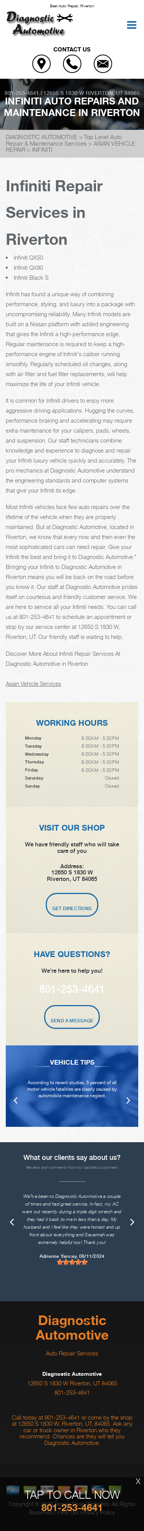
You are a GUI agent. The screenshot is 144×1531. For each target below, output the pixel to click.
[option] (72, 1086)
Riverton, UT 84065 (113, 93)
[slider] (72, 1262)
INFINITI (42, 149)
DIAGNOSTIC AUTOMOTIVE (41, 136)
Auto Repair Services (72, 1353)
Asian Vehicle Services (33, 683)
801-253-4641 (22, 93)
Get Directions (72, 908)
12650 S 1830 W (63, 93)
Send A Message (72, 1020)
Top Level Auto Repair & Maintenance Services (64, 140)
